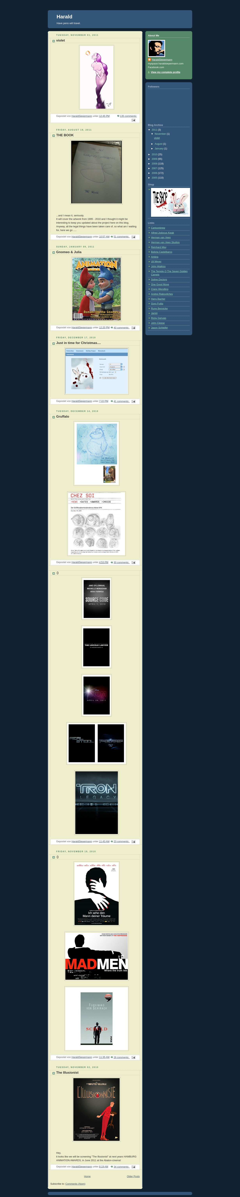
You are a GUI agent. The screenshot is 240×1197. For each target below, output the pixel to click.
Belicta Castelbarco (161, 252)
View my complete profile (165, 72)
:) (57, 573)
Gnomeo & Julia (69, 252)
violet (60, 40)
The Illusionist (67, 1072)
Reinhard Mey (158, 247)
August (159, 144)
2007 (155, 168)
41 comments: (122, 401)
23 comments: (122, 841)
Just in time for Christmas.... (78, 343)
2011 (155, 129)
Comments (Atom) (75, 1184)
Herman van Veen (161, 237)
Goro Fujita (157, 303)
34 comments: (122, 1166)
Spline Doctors (159, 279)
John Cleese (158, 323)
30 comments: (122, 562)
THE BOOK (65, 135)
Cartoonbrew (158, 228)
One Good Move (160, 284)
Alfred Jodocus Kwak (162, 232)
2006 (155, 173)
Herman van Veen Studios (165, 242)
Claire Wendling (159, 289)
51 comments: (122, 236)
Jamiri (154, 313)
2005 (155, 177)
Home (87, 1176)
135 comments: (128, 116)
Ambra (154, 256)
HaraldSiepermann (162, 59)
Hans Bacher (158, 299)
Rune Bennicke (159, 308)
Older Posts (133, 1176)
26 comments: (122, 1057)
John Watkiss (158, 266)
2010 (155, 154)
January (159, 148)
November (161, 134)
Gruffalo (62, 416)
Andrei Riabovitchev (162, 294)
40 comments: (122, 327)
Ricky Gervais (158, 318)
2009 (155, 159)
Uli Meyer (156, 261)
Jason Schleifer (159, 327)
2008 (155, 163)
